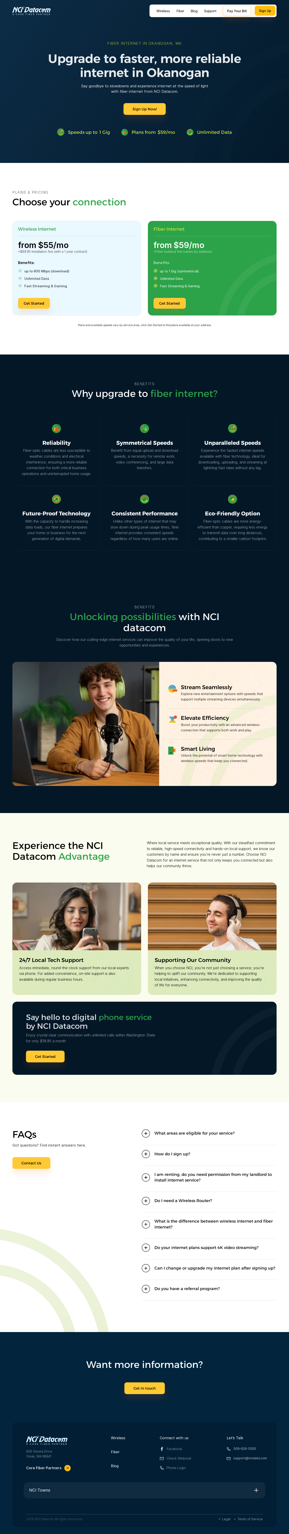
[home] (31, 11)
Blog (194, 11)
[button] (209, 1133)
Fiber (180, 11)
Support (210, 11)
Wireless (163, 11)
